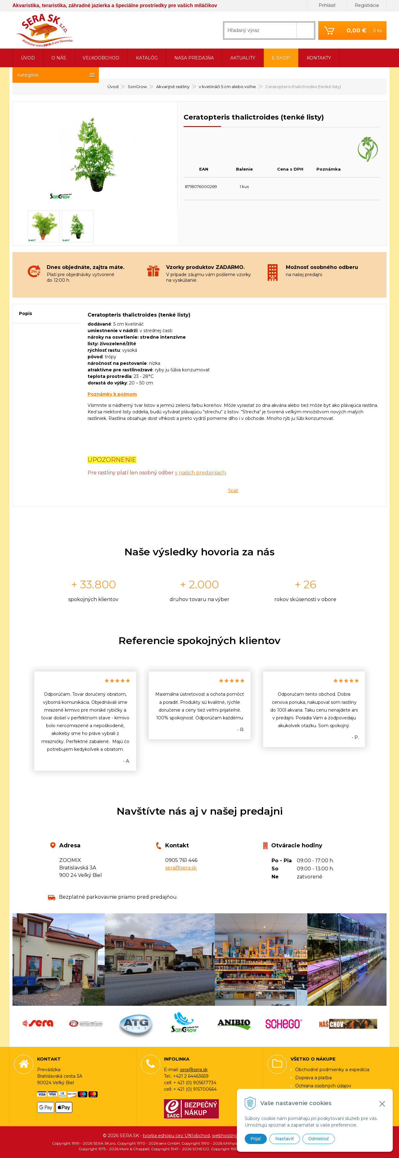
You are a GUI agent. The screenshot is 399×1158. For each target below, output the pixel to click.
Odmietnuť (318, 1138)
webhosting (225, 1135)
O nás (58, 58)
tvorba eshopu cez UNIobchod (176, 1135)
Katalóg (147, 58)
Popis (25, 313)
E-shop (281, 58)
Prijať (256, 1138)
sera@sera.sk (181, 868)
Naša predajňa (194, 58)
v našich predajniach (200, 473)
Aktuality (242, 58)
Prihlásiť (327, 5)
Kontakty (319, 58)
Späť (233, 490)
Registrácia (367, 5)
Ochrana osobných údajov (323, 1086)
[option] (85, 721)
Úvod (28, 58)
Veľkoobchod (101, 58)
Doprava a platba (313, 1077)
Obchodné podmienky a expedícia (332, 1069)
